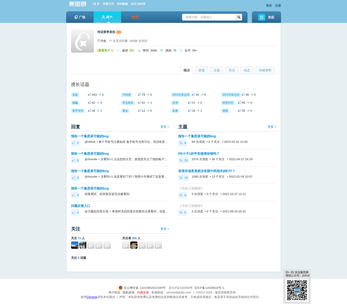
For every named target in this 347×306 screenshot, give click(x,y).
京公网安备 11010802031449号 (142, 288)
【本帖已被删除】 (191, 188)
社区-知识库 (138, 3)
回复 (202, 70)
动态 (247, 70)
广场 (80, 17)
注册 (278, 5)
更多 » (165, 126)
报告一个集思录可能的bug (90, 136)
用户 (107, 19)
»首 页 (96, 3)
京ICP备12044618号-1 (209, 288)
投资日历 (108, 3)
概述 (186, 70)
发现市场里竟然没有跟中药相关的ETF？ (206, 171)
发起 (271, 17)
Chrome (92, 297)
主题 (217, 70)
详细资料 (265, 70)
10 (183, 177)
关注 (232, 70)
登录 (269, 5)
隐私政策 (129, 292)
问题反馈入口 (80, 206)
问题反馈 (143, 292)
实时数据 (122, 3)
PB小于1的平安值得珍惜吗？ (199, 153)
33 (183, 160)
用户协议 (114, 292)
